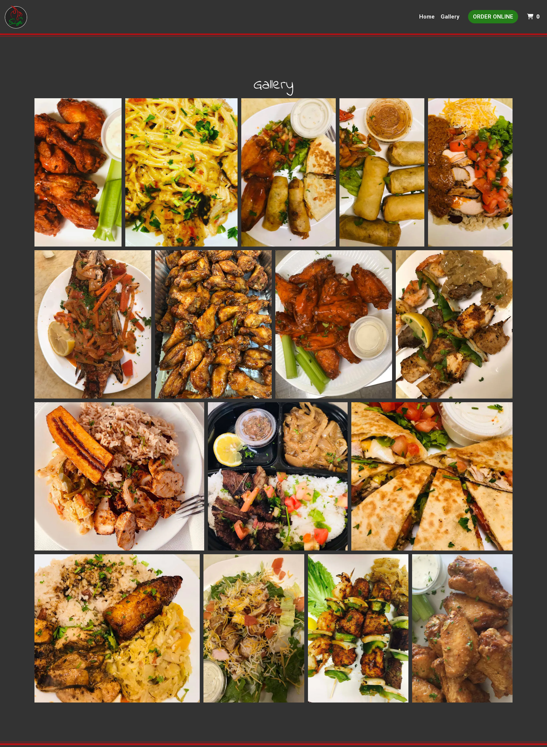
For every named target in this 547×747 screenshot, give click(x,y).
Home (427, 16)
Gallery (450, 16)
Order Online (493, 16)
